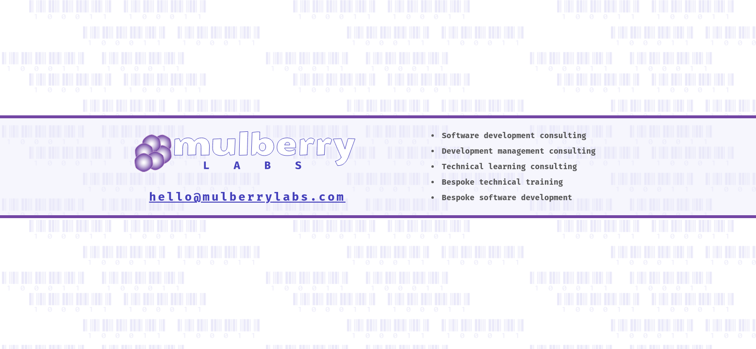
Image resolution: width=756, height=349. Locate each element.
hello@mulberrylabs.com (247, 197)
